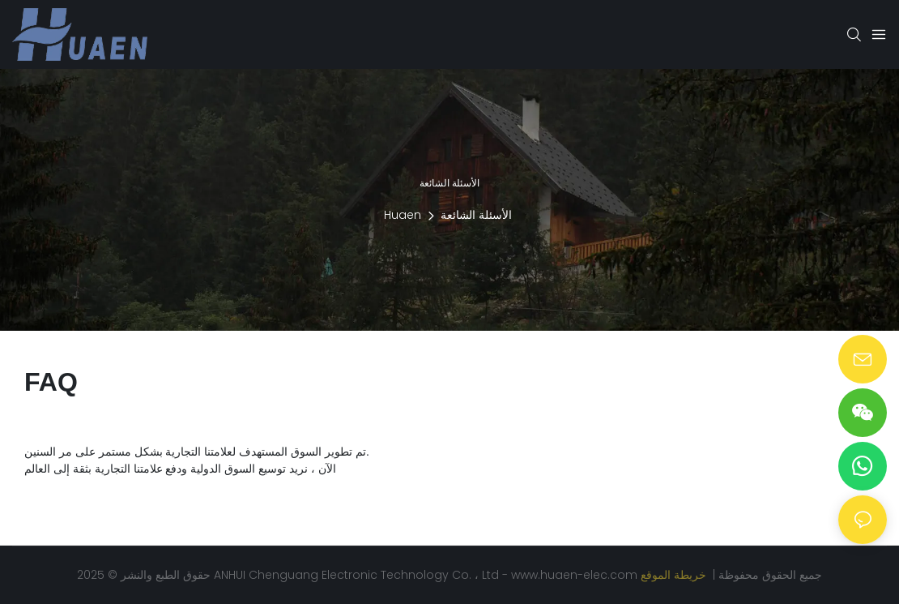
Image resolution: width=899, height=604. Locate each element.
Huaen (402, 215)
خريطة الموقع (675, 575)
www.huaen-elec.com (576, 575)
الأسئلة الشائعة (476, 215)
